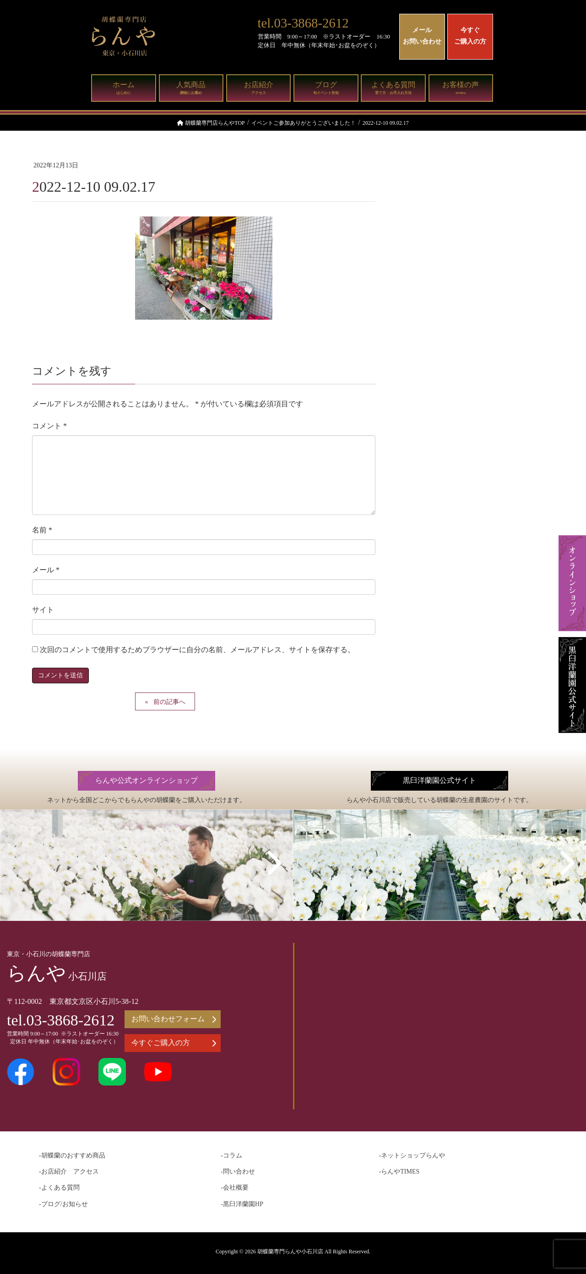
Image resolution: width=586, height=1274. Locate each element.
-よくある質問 (59, 1187)
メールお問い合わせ (422, 36)
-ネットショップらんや (412, 1155)
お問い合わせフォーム (173, 1019)
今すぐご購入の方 (470, 36)
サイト (43, 610)
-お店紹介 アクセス (69, 1171)
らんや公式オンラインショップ (146, 780)
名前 (42, 530)
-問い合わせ (238, 1171)
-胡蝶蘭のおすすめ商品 (72, 1155)
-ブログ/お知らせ (63, 1204)
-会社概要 (235, 1187)
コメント (49, 426)
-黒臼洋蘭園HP (242, 1204)
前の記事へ (169, 701)
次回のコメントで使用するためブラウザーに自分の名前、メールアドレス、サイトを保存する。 (197, 650)
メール (46, 570)
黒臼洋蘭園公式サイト (439, 780)
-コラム (231, 1155)
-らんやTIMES (399, 1171)
